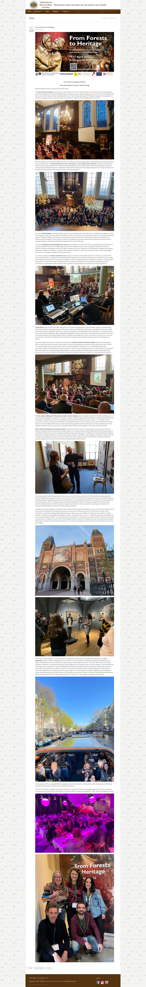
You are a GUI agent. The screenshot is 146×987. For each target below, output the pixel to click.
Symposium (40, 30)
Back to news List (39, 968)
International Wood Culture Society (54, 981)
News (47, 11)
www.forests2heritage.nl (94, 92)
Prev (29, 968)
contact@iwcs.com (42, 978)
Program (66, 11)
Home (29, 11)
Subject (56, 11)
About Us (38, 11)
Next (49, 968)
